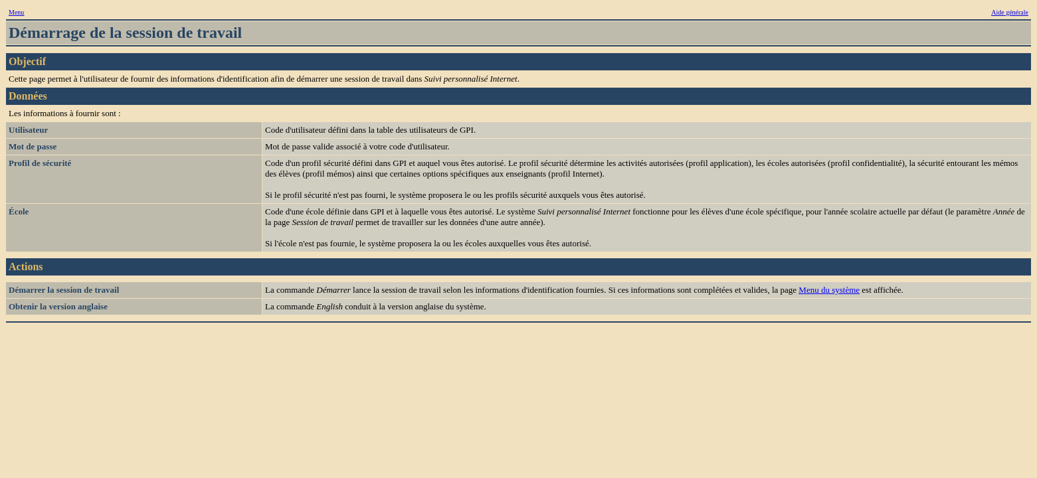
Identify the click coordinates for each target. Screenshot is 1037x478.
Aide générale (1009, 12)
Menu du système (829, 290)
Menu (16, 12)
